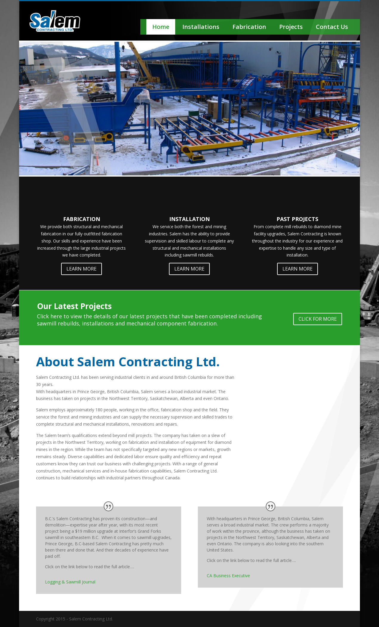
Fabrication (249, 27)
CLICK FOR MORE (318, 319)
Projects (291, 27)
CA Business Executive (228, 575)
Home (160, 27)
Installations (200, 27)
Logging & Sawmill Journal (70, 582)
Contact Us (332, 27)
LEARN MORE (81, 268)
